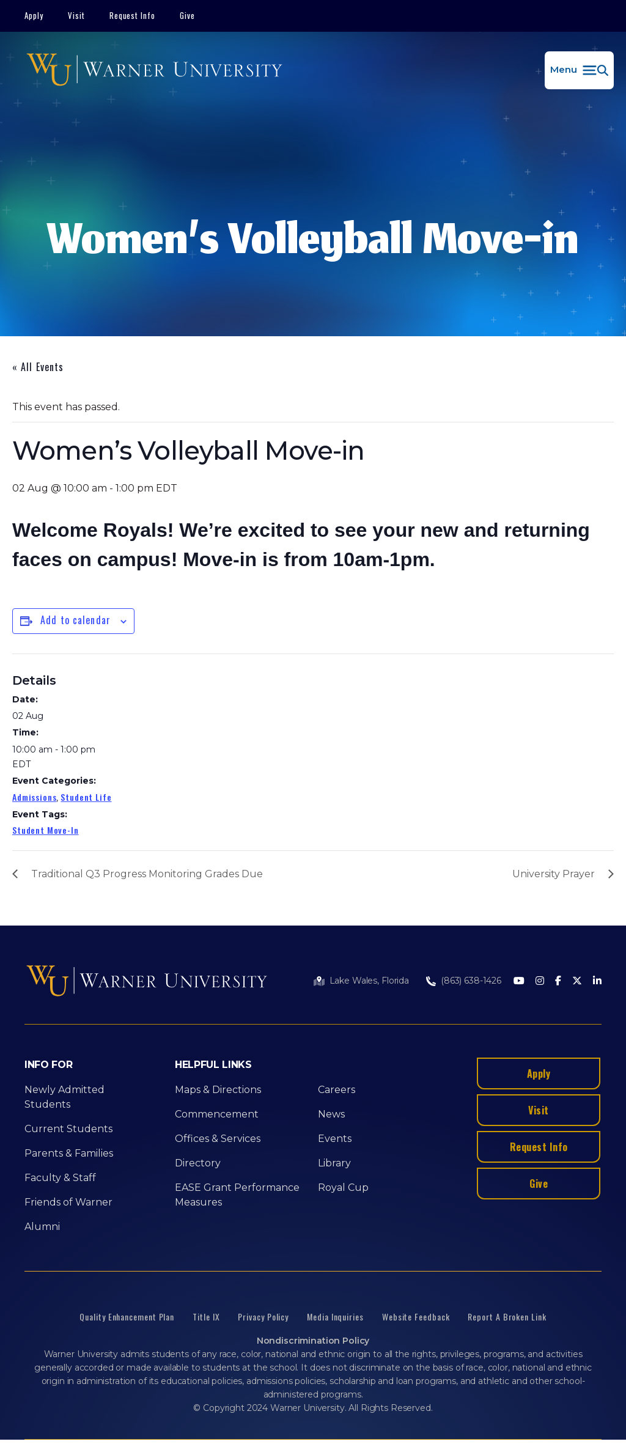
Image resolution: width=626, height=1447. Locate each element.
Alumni (42, 1226)
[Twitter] (577, 981)
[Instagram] (540, 981)
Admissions (34, 796)
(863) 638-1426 (471, 980)
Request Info (132, 15)
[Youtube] (519, 981)
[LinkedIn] (597, 981)
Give (187, 15)
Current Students (68, 1129)
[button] (579, 70)
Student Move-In (45, 829)
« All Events (38, 366)
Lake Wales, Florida (369, 980)
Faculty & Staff (60, 1178)
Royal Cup (343, 1187)
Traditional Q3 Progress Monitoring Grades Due (147, 874)
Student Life (86, 796)
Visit (76, 15)
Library (334, 1163)
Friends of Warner (68, 1202)
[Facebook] (558, 981)
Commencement (217, 1114)
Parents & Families (68, 1153)
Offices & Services (217, 1138)
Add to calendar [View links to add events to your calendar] (75, 620)
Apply (33, 15)
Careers (336, 1089)
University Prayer (553, 874)
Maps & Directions (218, 1089)
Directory (198, 1163)
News (331, 1114)
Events (335, 1138)
